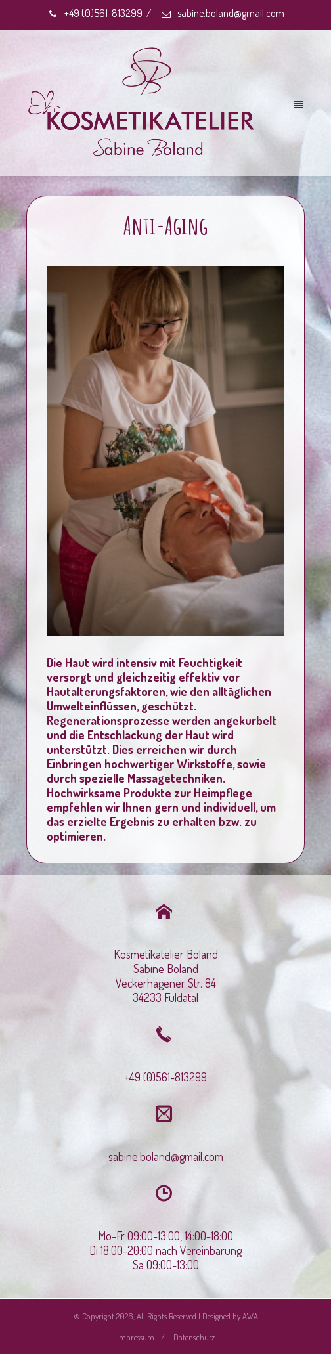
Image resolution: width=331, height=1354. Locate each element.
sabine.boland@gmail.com (222, 13)
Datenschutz (194, 1337)
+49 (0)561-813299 (95, 13)
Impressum (135, 1337)
